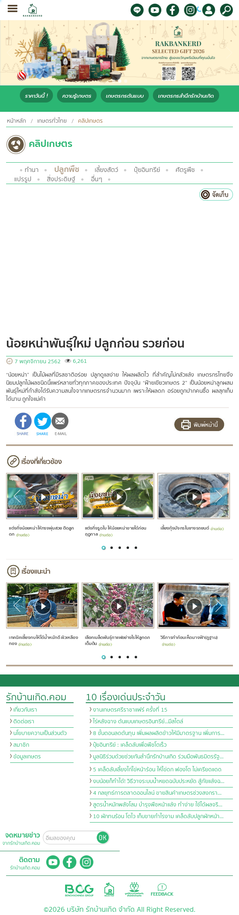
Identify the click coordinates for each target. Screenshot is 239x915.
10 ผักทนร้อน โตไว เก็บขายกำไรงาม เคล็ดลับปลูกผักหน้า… (158, 816)
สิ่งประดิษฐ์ (61, 179)
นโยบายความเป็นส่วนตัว (40, 733)
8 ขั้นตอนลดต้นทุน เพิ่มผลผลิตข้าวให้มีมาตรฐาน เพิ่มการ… (158, 733)
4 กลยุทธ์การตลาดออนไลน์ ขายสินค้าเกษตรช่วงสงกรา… (157, 793)
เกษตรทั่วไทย (52, 121)
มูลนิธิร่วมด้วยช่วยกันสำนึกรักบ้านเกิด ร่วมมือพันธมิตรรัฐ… (158, 756)
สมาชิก (21, 745)
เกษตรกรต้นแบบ (125, 96)
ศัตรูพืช (185, 170)
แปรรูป (23, 179)
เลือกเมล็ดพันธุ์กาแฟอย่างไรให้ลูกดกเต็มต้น (117, 640)
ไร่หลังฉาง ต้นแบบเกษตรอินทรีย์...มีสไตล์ (138, 721)
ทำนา (31, 170)
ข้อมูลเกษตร (27, 756)
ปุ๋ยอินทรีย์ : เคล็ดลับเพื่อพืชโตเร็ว (130, 745)
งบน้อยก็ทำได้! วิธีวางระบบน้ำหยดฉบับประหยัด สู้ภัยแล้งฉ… (158, 781)
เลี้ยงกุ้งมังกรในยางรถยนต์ (192, 528)
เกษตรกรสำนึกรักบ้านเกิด (186, 96)
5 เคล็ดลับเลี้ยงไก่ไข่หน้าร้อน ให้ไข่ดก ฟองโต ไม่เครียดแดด (157, 769)
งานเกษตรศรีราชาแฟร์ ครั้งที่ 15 (130, 710)
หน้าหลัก (16, 121)
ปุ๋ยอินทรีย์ (147, 170)
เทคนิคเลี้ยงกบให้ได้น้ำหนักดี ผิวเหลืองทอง (43, 640)
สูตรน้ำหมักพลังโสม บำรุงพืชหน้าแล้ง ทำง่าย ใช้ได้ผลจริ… (157, 804)
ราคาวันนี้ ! (36, 96)
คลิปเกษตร (90, 121)
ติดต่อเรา (23, 721)
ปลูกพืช (66, 169)
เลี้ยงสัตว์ (106, 170)
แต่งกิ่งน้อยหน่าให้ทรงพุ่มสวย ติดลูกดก (41, 531)
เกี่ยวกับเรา (25, 710)
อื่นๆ (96, 179)
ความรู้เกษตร (76, 96)
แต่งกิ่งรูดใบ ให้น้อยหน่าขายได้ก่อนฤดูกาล (116, 531)
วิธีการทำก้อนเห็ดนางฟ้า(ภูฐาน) (189, 640)
